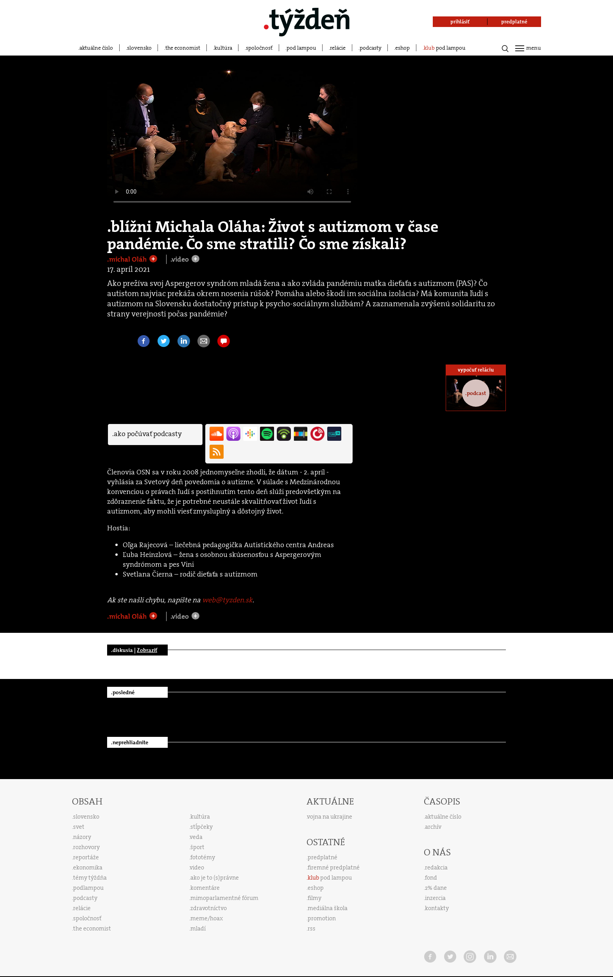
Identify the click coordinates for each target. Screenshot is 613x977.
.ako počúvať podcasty (147, 433)
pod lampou (301, 47)
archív (433, 827)
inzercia (435, 898)
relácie (338, 47)
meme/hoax (206, 918)
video (197, 867)
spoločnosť (259, 47)
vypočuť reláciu (476, 369)
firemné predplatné (334, 867)
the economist (182, 47)
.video (180, 259)
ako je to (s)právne (214, 878)
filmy (314, 898)
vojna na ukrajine (329, 817)
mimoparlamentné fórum (224, 898)
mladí (198, 928)
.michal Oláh (127, 259)
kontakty (437, 908)
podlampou (88, 888)
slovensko (139, 47)
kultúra (223, 47)
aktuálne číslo (96, 47)
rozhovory (86, 847)
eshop (402, 47)
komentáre (205, 888)
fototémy (202, 857)
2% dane (436, 888)
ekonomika (87, 867)
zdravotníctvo (208, 908)
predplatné (322, 857)
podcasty (371, 47)
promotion (322, 918)
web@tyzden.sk (227, 600)
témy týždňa (90, 878)
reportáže (86, 857)
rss (311, 928)
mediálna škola (328, 908)
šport (197, 847)
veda (196, 837)
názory (82, 837)
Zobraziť (147, 650)
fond (431, 878)
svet (78, 827)
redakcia (436, 867)
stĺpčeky (201, 827)
